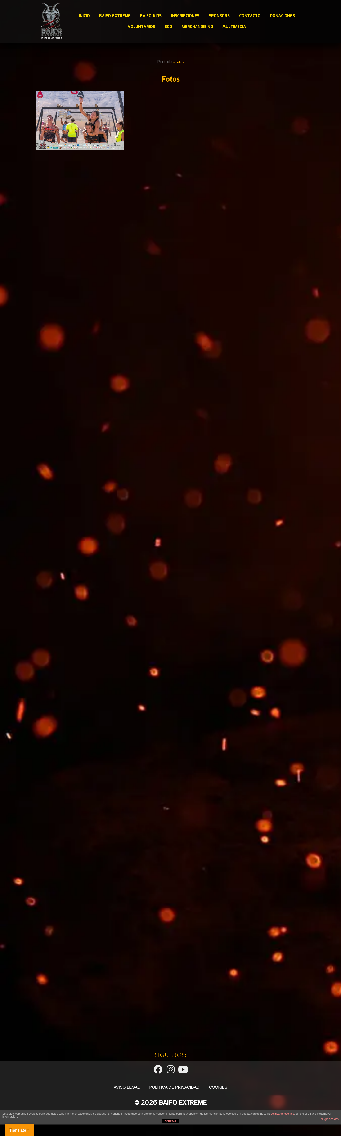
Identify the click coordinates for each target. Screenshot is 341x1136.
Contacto (249, 16)
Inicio (84, 16)
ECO (168, 27)
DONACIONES (282, 16)
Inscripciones (185, 16)
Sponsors (219, 16)
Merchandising (197, 27)
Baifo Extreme (114, 16)
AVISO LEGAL (127, 1113)
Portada (164, 62)
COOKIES (218, 1113)
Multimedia (234, 27)
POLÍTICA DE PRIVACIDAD (174, 1113)
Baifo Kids (150, 16)
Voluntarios (141, 27)
